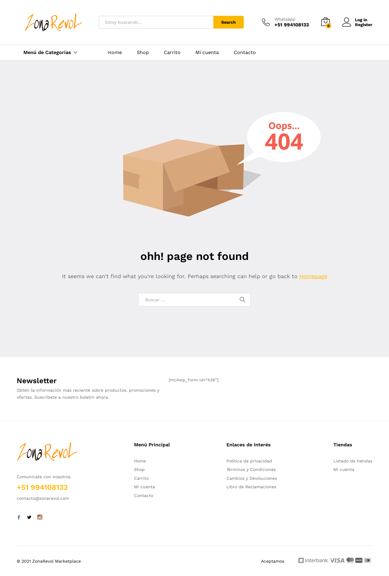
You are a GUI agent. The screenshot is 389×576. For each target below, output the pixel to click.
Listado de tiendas (352, 460)
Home (115, 52)
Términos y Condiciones (251, 469)
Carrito (172, 52)
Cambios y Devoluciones (251, 478)
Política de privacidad (249, 460)
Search (228, 22)
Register (363, 24)
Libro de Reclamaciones (251, 486)
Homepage (313, 276)
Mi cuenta (207, 52)
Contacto (245, 52)
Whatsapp (284, 19)
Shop (143, 52)
